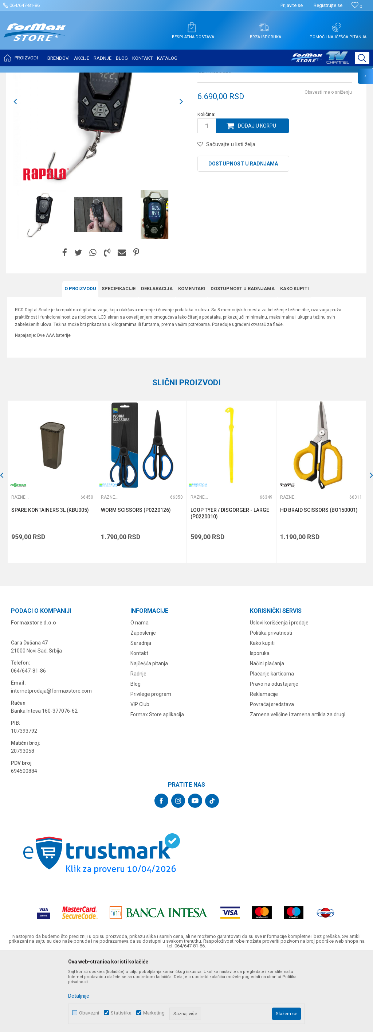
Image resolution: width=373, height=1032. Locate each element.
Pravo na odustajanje (274, 756)
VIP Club (139, 777)
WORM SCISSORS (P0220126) (136, 582)
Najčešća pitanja (149, 736)
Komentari (191, 361)
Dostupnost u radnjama (243, 236)
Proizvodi (48, 77)
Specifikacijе (119, 361)
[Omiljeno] (357, 6)
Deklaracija (157, 361)
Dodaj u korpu (257, 198)
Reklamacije (264, 767)
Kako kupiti (294, 361)
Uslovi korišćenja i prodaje (279, 695)
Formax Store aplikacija (157, 787)
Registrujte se (328, 5)
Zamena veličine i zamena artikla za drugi (297, 787)
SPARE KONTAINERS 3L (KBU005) (50, 582)
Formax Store (20, 77)
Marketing (154, 1013)
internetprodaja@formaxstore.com (51, 763)
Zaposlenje (143, 705)
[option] (41, 287)
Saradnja (140, 715)
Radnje (138, 746)
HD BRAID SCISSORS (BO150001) (319, 582)
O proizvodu (80, 361)
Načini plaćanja (267, 736)
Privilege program (150, 767)
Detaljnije (78, 996)
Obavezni (89, 1013)
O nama (139, 695)
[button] (362, 58)
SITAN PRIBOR (77, 77)
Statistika (121, 1013)
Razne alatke (111, 77)
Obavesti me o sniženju (328, 164)
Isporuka (260, 726)
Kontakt (139, 726)
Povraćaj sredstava (272, 777)
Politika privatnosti (271, 705)
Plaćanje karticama (272, 746)
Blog (135, 756)
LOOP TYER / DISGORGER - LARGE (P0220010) (230, 586)
